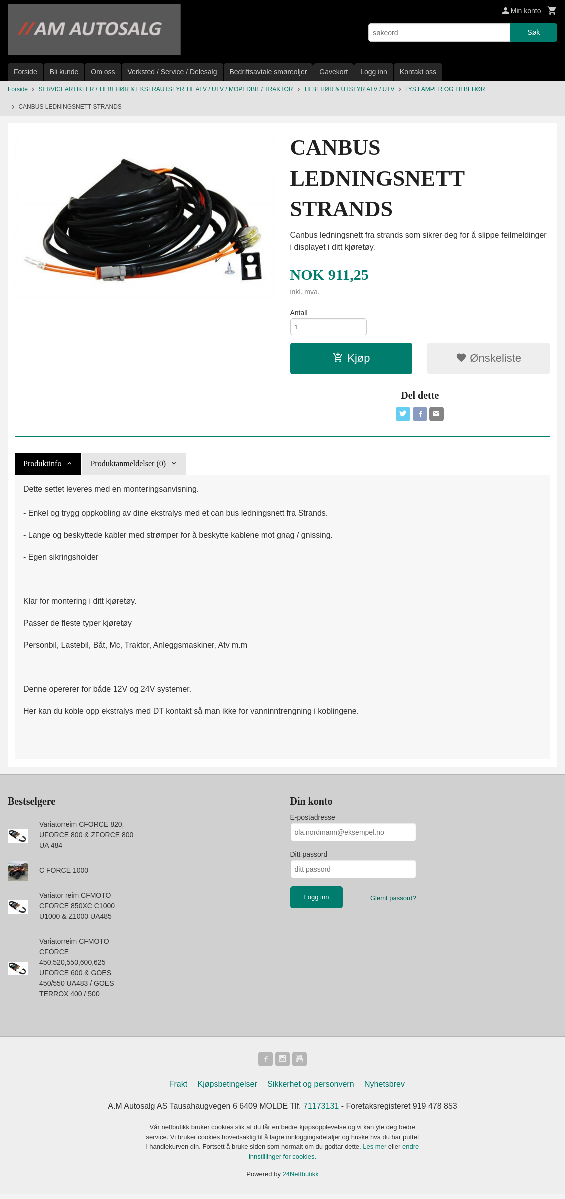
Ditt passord (309, 858)
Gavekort (333, 72)
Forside (25, 72)
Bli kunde (64, 72)
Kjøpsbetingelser (227, 1089)
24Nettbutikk (301, 1179)
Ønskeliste (488, 360)
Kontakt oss (418, 72)
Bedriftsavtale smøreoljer (268, 72)
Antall (299, 313)
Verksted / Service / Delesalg (172, 72)
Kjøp (351, 360)
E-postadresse (312, 821)
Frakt (178, 1089)
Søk (533, 32)
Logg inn (373, 72)
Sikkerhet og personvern (310, 1089)
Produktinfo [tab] (42, 467)
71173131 (321, 1111)
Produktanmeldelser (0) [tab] (128, 467)
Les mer (375, 1151)
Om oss (103, 72)
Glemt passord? (393, 901)
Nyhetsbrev (384, 1089)
